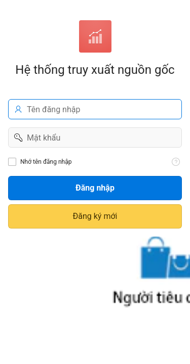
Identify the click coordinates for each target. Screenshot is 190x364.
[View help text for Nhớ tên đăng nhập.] (176, 162)
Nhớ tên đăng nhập (45, 161)
